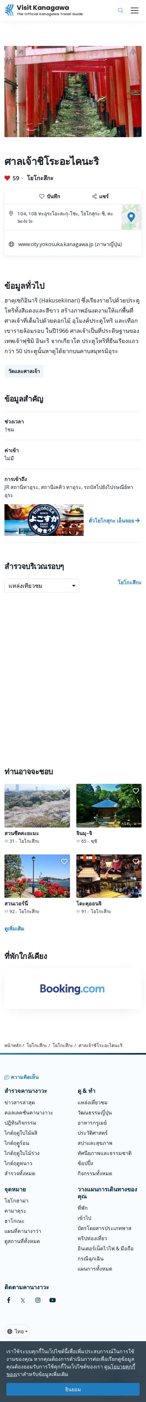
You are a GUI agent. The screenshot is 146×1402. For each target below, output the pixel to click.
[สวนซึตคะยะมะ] (37, 814)
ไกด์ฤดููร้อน (16, 1142)
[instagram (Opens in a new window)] (38, 1300)
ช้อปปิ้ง (85, 1163)
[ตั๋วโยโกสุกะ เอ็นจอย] (73, 520)
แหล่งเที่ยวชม (93, 1102)
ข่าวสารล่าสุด (19, 1102)
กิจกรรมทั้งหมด (95, 1173)
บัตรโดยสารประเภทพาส (104, 1228)
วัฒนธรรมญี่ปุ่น (95, 1112)
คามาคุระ (15, 1210)
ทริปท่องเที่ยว (92, 1238)
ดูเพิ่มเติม (14, 928)
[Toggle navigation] (134, 10)
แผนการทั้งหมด (95, 1268)
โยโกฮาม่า (16, 1200)
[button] (64, 791)
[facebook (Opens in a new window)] (8, 1300)
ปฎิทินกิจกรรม (20, 1122)
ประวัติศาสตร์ (93, 1132)
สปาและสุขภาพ (95, 1142)
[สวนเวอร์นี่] (37, 884)
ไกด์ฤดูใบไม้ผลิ (20, 1132)
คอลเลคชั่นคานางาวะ (28, 1112)
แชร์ (100, 196)
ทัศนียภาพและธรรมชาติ (104, 1153)
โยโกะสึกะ (40, 178)
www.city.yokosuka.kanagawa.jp (55, 244)
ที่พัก (83, 1207)
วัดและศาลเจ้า (24, 371)
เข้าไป (84, 1218)
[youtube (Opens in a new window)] (52, 1300)
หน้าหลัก (12, 1045)
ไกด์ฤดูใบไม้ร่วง (22, 1153)
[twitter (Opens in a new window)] (23, 1300)
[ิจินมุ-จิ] (109, 814)
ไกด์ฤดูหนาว (18, 1163)
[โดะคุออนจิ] (109, 884)
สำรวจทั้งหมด (19, 1173)
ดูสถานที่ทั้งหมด (22, 1241)
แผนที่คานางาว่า (22, 1231)
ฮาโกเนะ (14, 1220)
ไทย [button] (15, 1331)
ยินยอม (73, 1389)
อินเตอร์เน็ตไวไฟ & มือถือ (106, 1248)
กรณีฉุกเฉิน (91, 1258)
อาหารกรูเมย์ (92, 1122)
